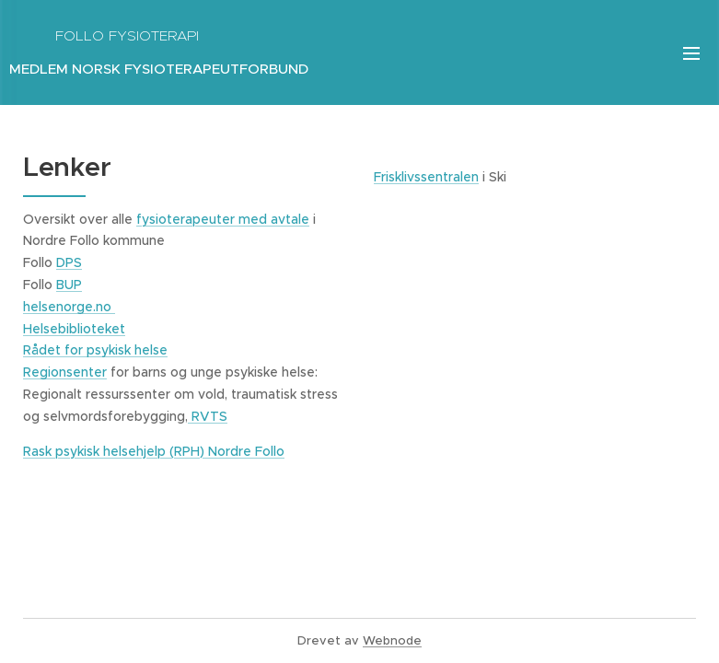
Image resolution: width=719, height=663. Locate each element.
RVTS (207, 416)
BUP (69, 284)
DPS (69, 262)
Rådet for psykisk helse (95, 350)
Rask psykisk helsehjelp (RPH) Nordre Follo (153, 451)
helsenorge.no (69, 306)
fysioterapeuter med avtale (222, 219)
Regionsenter (65, 372)
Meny (691, 53)
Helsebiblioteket (74, 328)
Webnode (392, 640)
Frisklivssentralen (426, 177)
